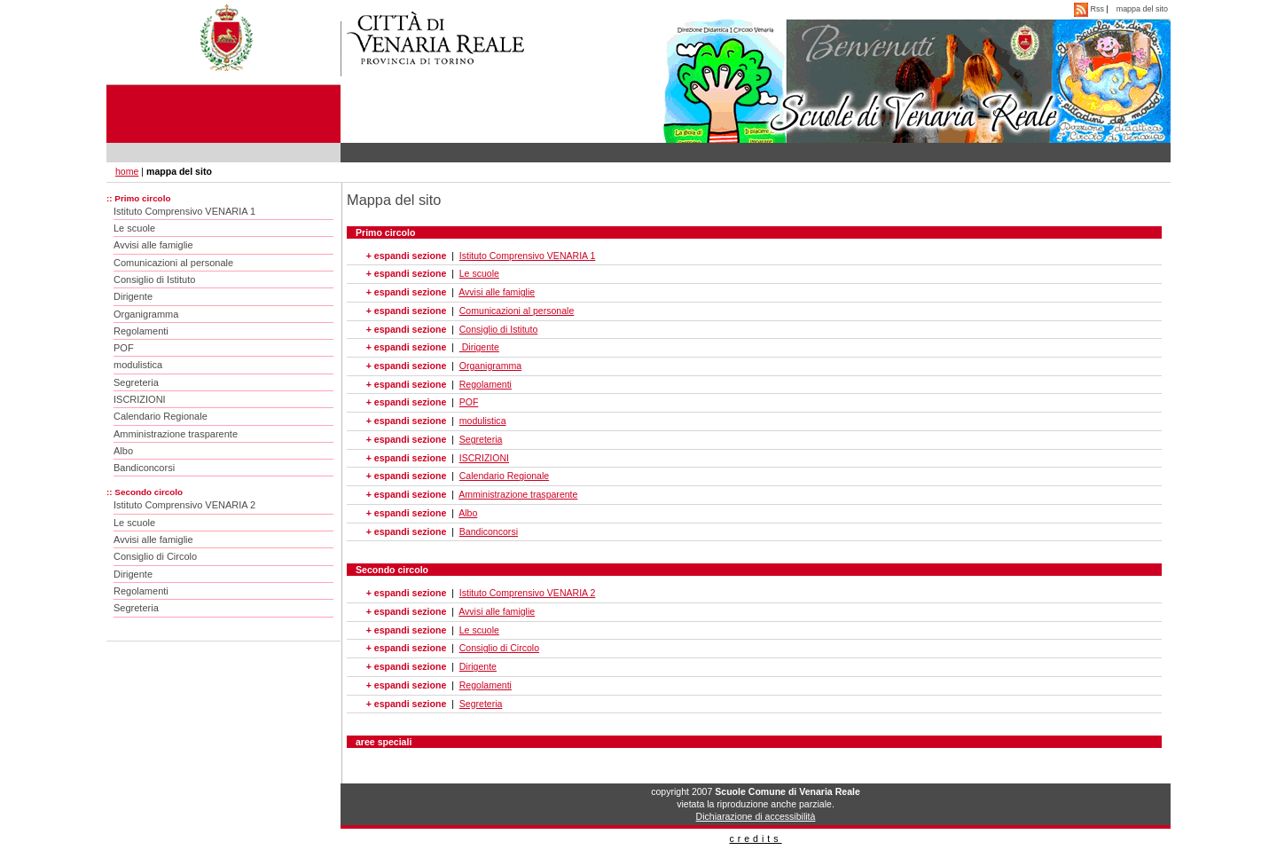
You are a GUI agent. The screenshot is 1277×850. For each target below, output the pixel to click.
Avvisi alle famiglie (153, 245)
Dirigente (133, 296)
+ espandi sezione (406, 255)
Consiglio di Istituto (154, 279)
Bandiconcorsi (144, 467)
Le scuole (134, 228)
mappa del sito (1142, 8)
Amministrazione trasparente (176, 434)
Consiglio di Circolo (155, 556)
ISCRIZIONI (140, 399)
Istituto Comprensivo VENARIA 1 (184, 211)
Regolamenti (141, 331)
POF (124, 347)
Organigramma (146, 314)
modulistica (138, 364)
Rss (1090, 8)
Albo (123, 450)
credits (755, 838)
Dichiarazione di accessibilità (756, 816)
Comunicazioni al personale (173, 262)
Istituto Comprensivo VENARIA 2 (184, 505)
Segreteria (136, 382)
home (126, 171)
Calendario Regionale (161, 416)
